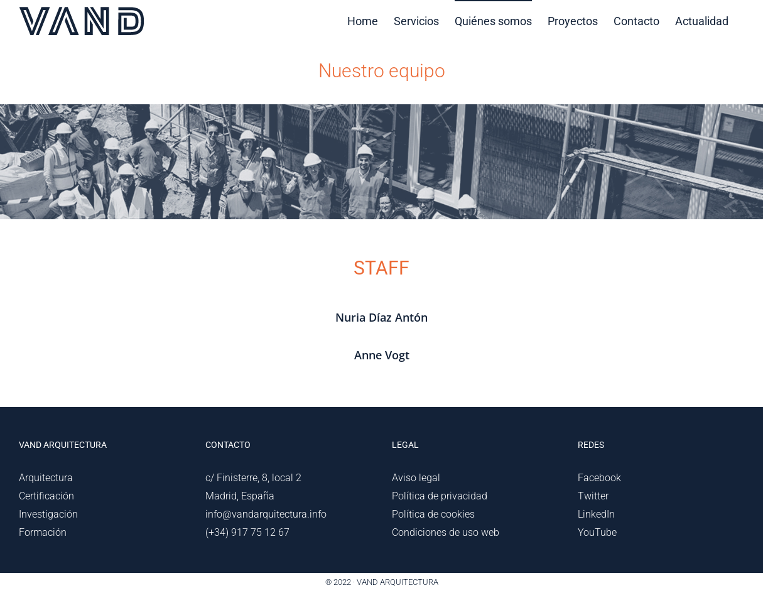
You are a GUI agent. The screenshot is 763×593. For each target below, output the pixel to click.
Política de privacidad (439, 496)
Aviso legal (416, 478)
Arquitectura (46, 478)
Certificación (46, 496)
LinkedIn (596, 514)
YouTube (597, 532)
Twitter (593, 496)
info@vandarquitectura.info (266, 514)
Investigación (48, 514)
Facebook (599, 478)
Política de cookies (433, 514)
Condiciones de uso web (445, 532)
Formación (43, 532)
